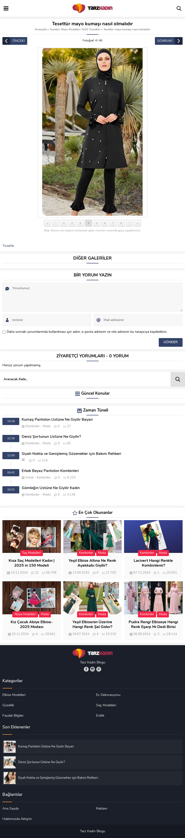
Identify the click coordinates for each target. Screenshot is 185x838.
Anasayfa (41, 29)
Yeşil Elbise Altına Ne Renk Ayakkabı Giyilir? (92, 563)
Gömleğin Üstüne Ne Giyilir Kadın (51, 488)
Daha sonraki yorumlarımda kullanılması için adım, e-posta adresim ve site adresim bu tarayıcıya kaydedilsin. (87, 332)
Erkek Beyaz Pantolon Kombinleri (50, 471)
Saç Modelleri (31, 553)
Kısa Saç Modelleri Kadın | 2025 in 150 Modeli (31, 563)
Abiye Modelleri (25, 614)
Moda (47, 426)
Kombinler (33, 426)
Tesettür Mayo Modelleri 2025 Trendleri (75, 29)
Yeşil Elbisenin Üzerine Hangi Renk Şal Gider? (92, 624)
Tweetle (8, 246)
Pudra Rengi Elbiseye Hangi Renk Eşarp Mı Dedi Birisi (153, 624)
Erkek (30, 477)
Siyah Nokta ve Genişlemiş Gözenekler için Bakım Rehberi (71, 454)
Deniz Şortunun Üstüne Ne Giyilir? (51, 437)
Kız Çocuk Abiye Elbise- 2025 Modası (32, 624)
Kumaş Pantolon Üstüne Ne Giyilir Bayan (57, 420)
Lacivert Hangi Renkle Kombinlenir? (153, 563)
